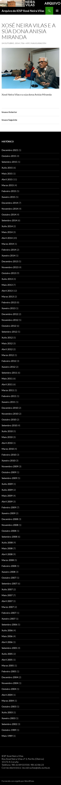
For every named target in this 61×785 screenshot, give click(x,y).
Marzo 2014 (8, 243)
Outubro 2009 (9, 472)
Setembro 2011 (9, 372)
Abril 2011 (7, 384)
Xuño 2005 (7, 653)
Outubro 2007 (9, 577)
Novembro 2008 (10, 525)
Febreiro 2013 (9, 302)
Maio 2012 (7, 343)
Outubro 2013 (9, 273)
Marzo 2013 (8, 296)
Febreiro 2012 (9, 361)
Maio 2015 (7, 173)
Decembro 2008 (10, 519)
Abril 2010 (7, 443)
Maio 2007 (7, 595)
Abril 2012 (7, 349)
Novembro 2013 (10, 267)
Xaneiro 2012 (8, 366)
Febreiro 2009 (9, 507)
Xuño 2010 (7, 431)
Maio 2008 (7, 548)
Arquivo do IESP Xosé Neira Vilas (23, 11)
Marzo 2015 (8, 185)
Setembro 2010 (9, 425)
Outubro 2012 (9, 325)
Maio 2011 (7, 378)
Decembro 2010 (10, 407)
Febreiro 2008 (9, 566)
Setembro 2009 (9, 478)
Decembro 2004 (10, 677)
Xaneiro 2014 (8, 255)
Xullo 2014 (7, 226)
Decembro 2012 (10, 314)
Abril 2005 (7, 659)
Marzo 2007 (8, 607)
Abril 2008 (7, 554)
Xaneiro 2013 (8, 308)
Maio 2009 (7, 495)
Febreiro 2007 (9, 612)
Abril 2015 (7, 179)
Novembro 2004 (10, 683)
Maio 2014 (7, 232)
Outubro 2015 (9, 156)
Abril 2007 (7, 601)
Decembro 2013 (10, 261)
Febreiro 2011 (9, 396)
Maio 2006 (7, 636)
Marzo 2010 (8, 448)
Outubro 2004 (9, 689)
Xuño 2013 (7, 279)
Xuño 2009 (7, 489)
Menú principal (57, 11)
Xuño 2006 (7, 630)
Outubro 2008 (9, 530)
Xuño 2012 (7, 337)
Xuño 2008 (7, 542)
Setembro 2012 (9, 331)
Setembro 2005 (9, 648)
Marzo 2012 (8, 355)
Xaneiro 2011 (8, 402)
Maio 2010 (7, 437)
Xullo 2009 (7, 484)
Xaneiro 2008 (8, 571)
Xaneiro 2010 (8, 460)
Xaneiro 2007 (8, 618)
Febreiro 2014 (9, 249)
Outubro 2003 (9, 706)
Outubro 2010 (9, 419)
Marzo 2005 (8, 665)
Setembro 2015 (9, 161)
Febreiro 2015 (9, 191)
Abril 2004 (7, 694)
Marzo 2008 (8, 560)
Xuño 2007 (7, 589)
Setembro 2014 (9, 220)
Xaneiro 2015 (8, 197)
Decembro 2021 (10, 150)
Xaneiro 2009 (8, 513)
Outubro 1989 (9, 730)
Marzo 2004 (8, 700)
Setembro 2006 (9, 624)
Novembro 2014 (10, 208)
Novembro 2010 (10, 413)
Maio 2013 (7, 284)
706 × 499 (25, 43)
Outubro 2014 (9, 214)
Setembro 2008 (9, 536)
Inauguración (38, 43)
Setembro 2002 (9, 724)
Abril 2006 (7, 642)
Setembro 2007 (9, 583)
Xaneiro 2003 (8, 718)
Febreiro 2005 (9, 671)
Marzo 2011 (8, 390)
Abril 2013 (7, 290)
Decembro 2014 (10, 202)
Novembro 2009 (10, 466)
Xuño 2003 (7, 712)
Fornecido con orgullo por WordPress (18, 781)
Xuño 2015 (7, 167)
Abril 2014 (7, 238)
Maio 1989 (7, 735)
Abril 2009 (7, 501)
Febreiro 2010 (9, 454)
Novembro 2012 (10, 320)
